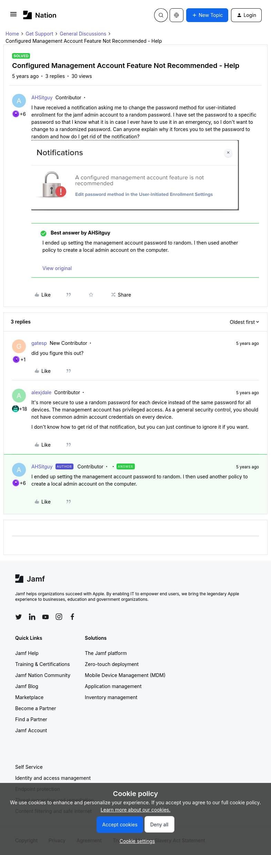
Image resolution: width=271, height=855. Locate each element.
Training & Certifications (42, 664)
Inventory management (111, 697)
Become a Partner (35, 708)
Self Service (29, 767)
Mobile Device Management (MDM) (125, 675)
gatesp (39, 343)
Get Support (39, 34)
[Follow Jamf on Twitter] (18, 617)
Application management (113, 686)
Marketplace (29, 697)
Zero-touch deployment (112, 664)
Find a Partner (31, 719)
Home (12, 34)
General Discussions (83, 34)
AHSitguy (42, 97)
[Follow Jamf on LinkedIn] (32, 616)
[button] (13, 16)
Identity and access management (53, 778)
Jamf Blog (26, 686)
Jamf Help (27, 653)
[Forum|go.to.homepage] (40, 15)
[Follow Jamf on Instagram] (59, 616)
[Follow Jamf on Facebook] (72, 616)
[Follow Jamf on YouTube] (45, 616)
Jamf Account (31, 730)
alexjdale (41, 392)
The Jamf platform (106, 653)
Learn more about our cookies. (136, 810)
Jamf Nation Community (42, 675)
